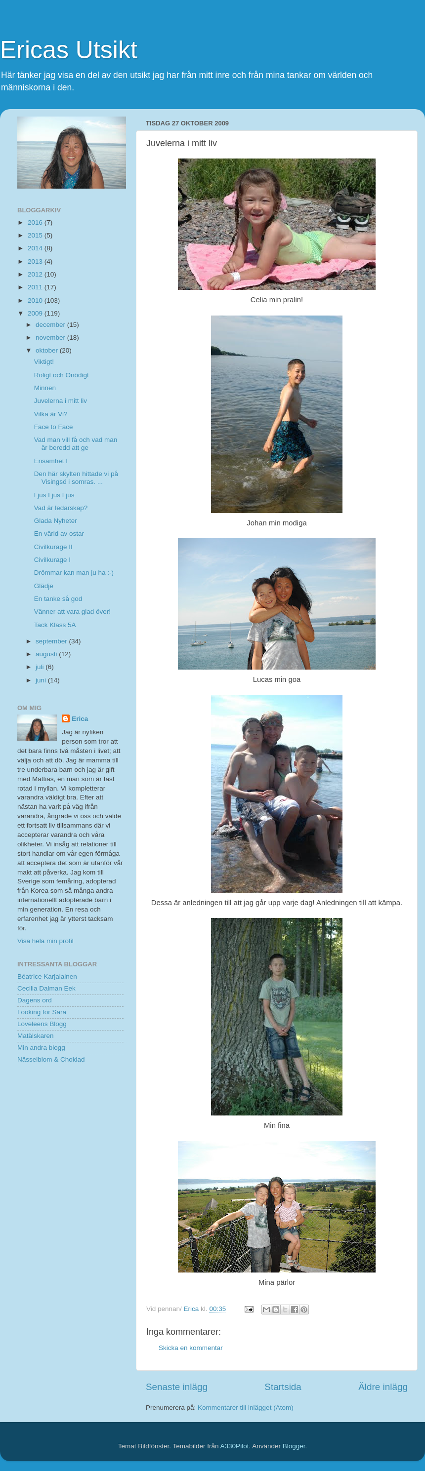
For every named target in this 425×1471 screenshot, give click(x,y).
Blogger (294, 1446)
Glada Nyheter (55, 520)
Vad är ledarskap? (61, 508)
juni (42, 680)
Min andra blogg (41, 1047)
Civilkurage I (52, 559)
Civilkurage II (53, 547)
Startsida (282, 1387)
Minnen (45, 388)
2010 (36, 300)
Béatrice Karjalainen (47, 976)
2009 (36, 313)
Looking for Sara (41, 1012)
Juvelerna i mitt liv (60, 400)
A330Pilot (234, 1446)
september (52, 641)
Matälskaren (35, 1035)
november (51, 337)
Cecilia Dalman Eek (46, 988)
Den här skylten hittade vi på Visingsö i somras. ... (76, 477)
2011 (36, 287)
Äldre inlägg (383, 1387)
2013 (36, 261)
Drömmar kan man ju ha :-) (74, 572)
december (51, 324)
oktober (48, 350)
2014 (36, 248)
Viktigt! (44, 361)
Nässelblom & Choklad (51, 1059)
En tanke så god (58, 598)
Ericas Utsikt (68, 50)
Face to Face (53, 427)
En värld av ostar (59, 533)
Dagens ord (34, 1000)
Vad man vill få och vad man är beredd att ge (76, 443)
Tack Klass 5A (55, 625)
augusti (47, 654)
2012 (36, 274)
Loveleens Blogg (42, 1024)
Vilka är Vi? (51, 414)
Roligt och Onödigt (61, 375)
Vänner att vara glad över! (72, 611)
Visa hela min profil (45, 941)
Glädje (43, 586)
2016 (36, 222)
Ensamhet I (51, 461)
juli (40, 667)
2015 (36, 235)
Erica (80, 718)
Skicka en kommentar (191, 1348)
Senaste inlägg (177, 1387)
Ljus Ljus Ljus (54, 495)
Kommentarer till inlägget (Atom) (246, 1407)
